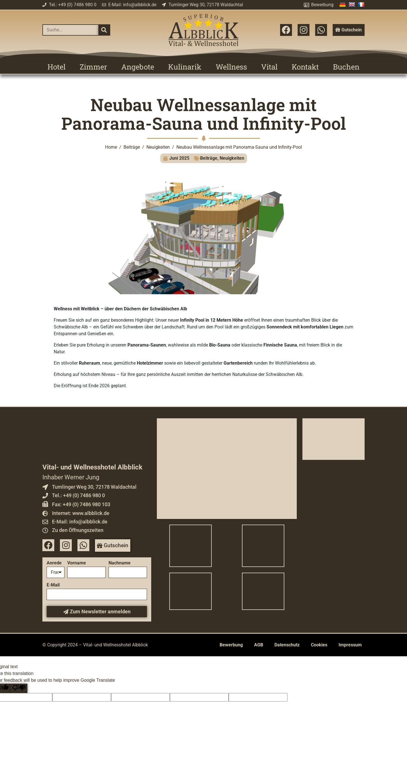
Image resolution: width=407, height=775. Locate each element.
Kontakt (305, 67)
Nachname (120, 563)
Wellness (231, 67)
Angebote (137, 67)
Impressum (350, 645)
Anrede (54, 563)
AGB (258, 645)
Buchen (346, 67)
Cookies (319, 645)
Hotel (56, 67)
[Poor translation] (18, 688)
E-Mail (53, 585)
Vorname (76, 563)
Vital (269, 67)
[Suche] (104, 30)
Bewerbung (231, 645)
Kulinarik (184, 67)
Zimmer (93, 67)
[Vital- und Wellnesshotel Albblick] (227, 468)
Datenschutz (287, 645)
